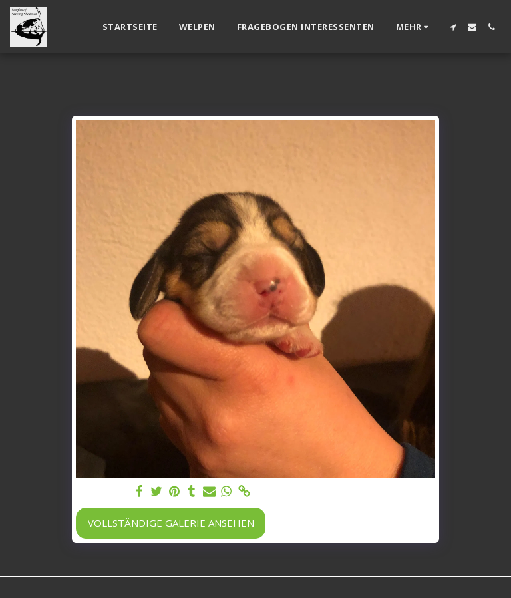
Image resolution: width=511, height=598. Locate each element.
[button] (453, 27)
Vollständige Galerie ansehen (171, 522)
